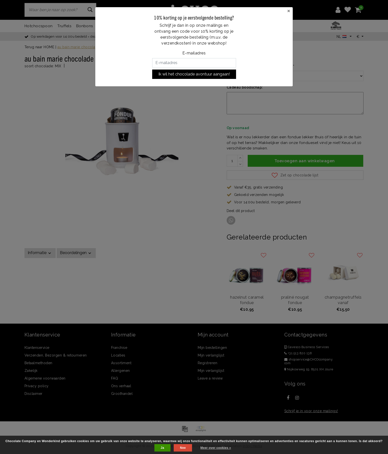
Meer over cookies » (215, 448)
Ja (162, 448)
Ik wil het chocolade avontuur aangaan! (194, 74)
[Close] (289, 10)
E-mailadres (194, 53)
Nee (183, 448)
